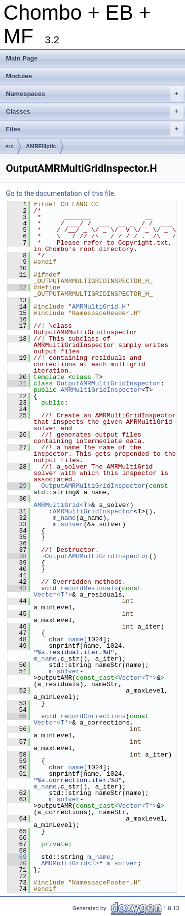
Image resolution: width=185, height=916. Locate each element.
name (75, 639)
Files (95, 129)
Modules (19, 76)
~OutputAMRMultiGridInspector (94, 556)
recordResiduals (89, 588)
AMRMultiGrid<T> (62, 505)
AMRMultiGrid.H (99, 306)
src (9, 146)
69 (17, 857)
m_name (64, 517)
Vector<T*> (53, 594)
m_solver (68, 524)
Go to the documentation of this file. (61, 193)
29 (17, 485)
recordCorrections (93, 716)
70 (17, 863)
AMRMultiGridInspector (101, 389)
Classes (95, 112)
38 (17, 556)
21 (17, 383)
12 (17, 287)
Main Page (21, 58)
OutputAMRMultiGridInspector (109, 383)
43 (17, 588)
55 (17, 716)
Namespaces (95, 94)
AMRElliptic (41, 146)
